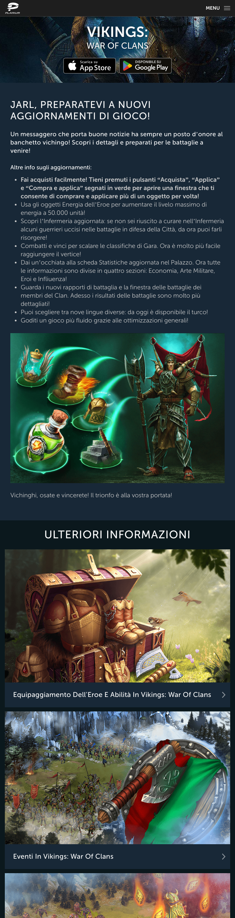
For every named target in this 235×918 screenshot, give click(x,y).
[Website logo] (13, 8)
